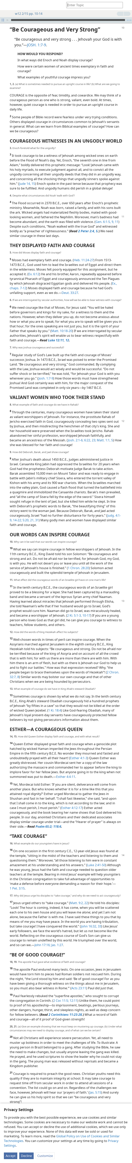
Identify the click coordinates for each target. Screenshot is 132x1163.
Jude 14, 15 (27, 178)
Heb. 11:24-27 (84, 254)
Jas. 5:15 (95, 1086)
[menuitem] (6, 5)
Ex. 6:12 (33, 268)
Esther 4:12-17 (71, 802)
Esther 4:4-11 (65, 771)
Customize (45, 1156)
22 (86, 897)
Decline (26, 1156)
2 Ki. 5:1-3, (74, 609)
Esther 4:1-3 (78, 752)
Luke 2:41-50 (96, 859)
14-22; (17, 514)
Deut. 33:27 (70, 287)
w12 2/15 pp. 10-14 (26, 13)
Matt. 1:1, (103, 434)
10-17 (86, 609)
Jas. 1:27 (57, 939)
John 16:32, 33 (91, 920)
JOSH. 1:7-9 (36, 39)
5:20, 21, (28, 514)
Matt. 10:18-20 (61, 325)
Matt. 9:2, (77, 897)
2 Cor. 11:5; (61, 995)
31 (36, 514)
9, (112, 216)
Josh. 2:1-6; (75, 434)
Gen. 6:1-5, (103, 216)
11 (116, 216)
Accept (11, 1156)
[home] (6, 5)
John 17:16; (43, 939)
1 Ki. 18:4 (54, 704)
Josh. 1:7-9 (45, 372)
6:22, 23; (89, 434)
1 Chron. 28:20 (78, 562)
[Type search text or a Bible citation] (92, 5)
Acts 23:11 (78, 982)
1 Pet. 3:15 (17, 882)
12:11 (73, 995)
